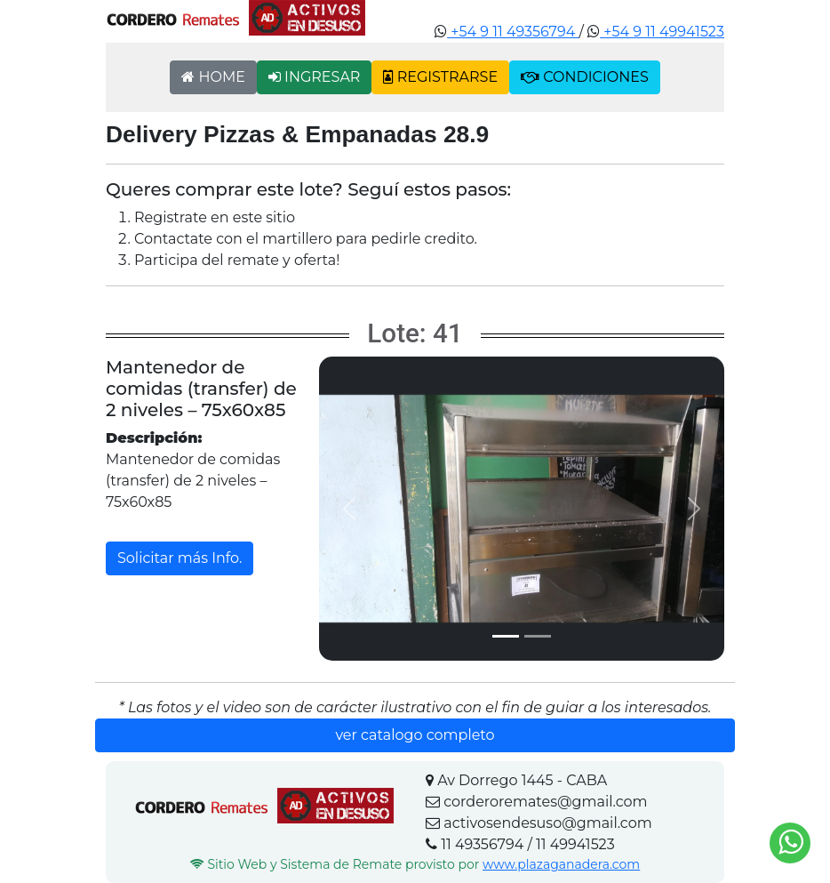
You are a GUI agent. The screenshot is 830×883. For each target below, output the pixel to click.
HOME (213, 76)
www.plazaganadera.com (561, 864)
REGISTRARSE (440, 76)
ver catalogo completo (414, 734)
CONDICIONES (585, 76)
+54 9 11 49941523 (662, 31)
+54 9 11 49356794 (513, 31)
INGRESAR (314, 76)
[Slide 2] (537, 636)
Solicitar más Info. (179, 558)
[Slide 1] (505, 636)
